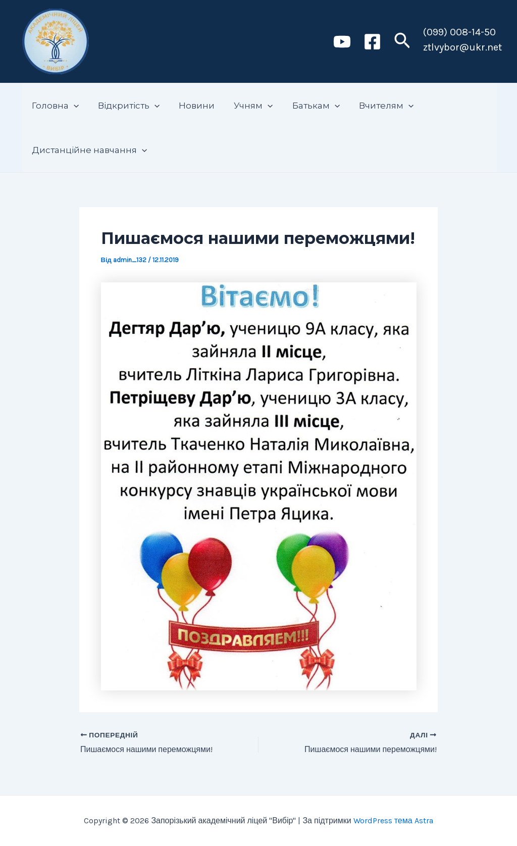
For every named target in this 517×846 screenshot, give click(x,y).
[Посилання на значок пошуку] (402, 42)
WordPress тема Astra (393, 820)
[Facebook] (372, 42)
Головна (54, 105)
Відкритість (126, 105)
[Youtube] (342, 42)
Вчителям (375, 105)
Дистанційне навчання (88, 150)
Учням (246, 105)
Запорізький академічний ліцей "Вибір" (205, 41)
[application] (73, 105)
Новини (192, 106)
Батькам (307, 105)
